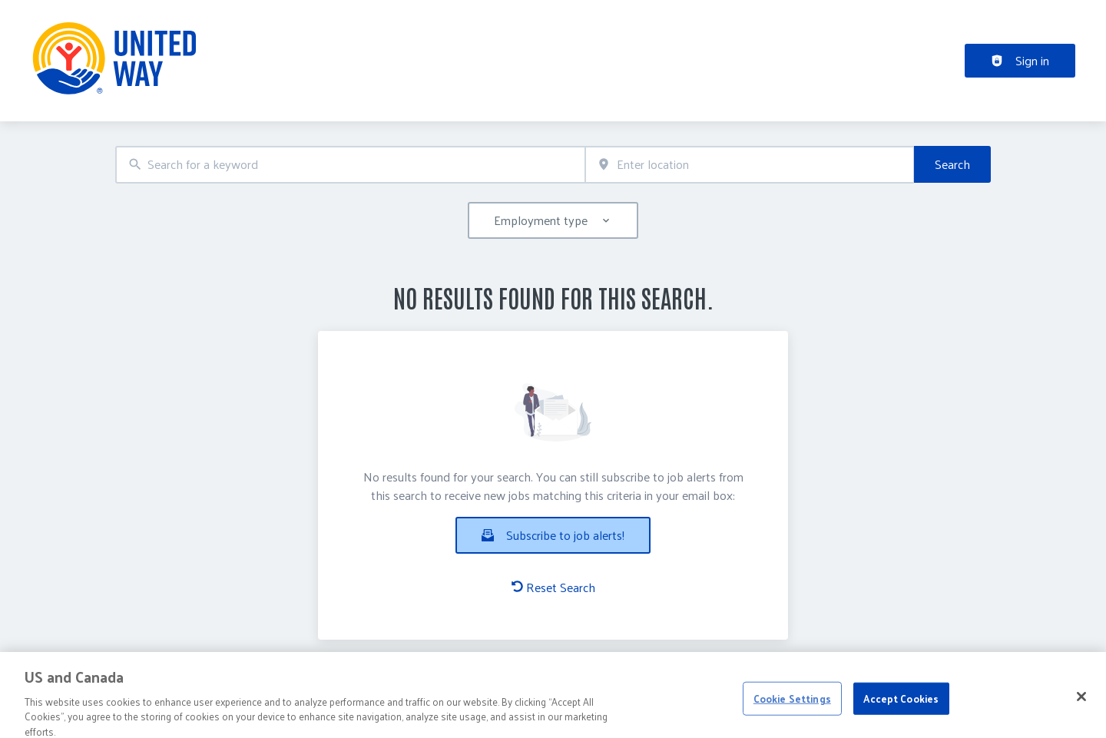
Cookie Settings (792, 714)
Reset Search (553, 587)
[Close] (1081, 713)
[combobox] (350, 165)
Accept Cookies (901, 714)
